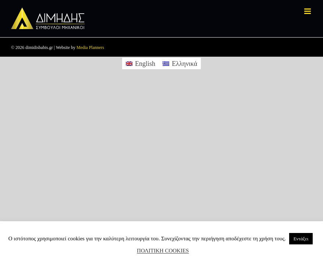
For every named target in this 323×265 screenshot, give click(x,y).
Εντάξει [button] (301, 238)
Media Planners (90, 47)
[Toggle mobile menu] (308, 11)
